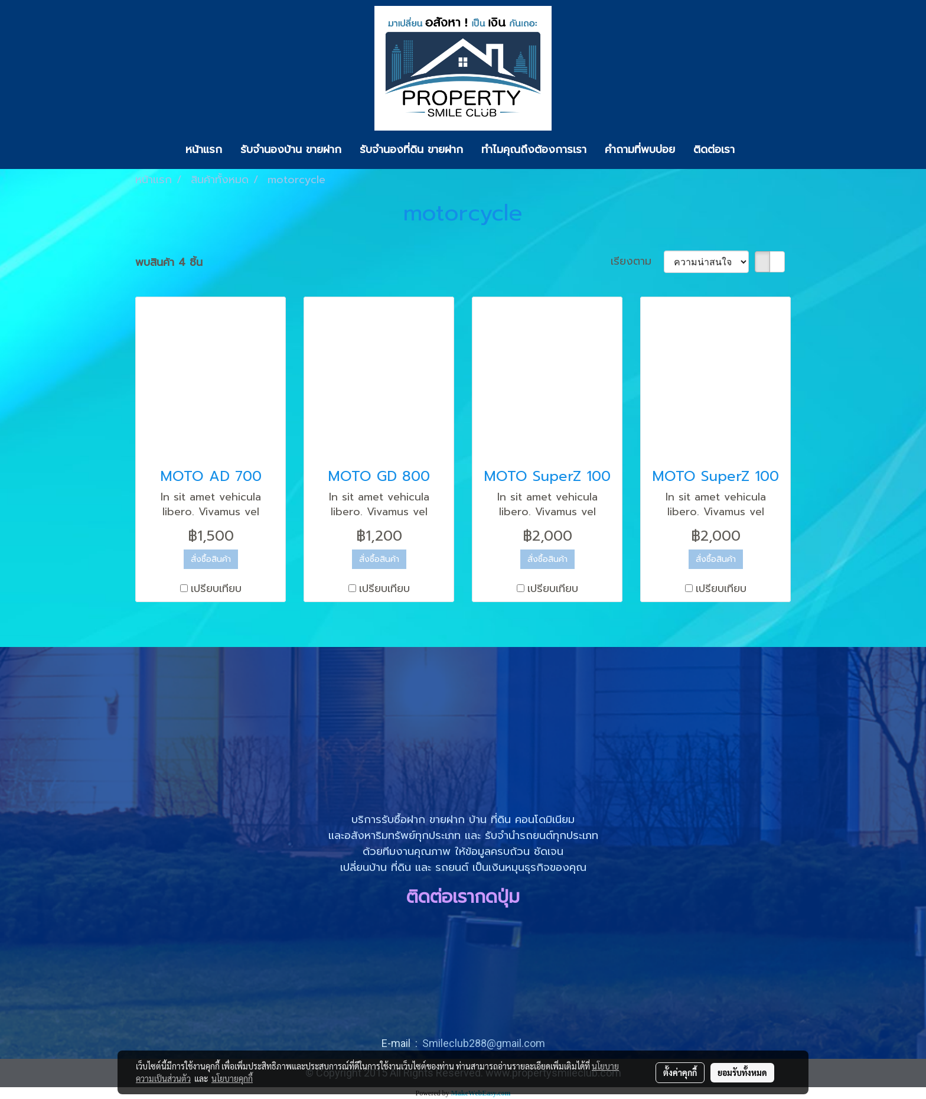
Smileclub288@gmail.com (483, 1043)
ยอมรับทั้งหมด (742, 1072)
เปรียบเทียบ (216, 589)
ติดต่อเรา (714, 149)
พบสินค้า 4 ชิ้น (169, 263)
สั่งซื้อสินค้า (211, 559)
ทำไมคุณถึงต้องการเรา (533, 149)
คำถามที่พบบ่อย (640, 149)
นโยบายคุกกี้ (232, 1078)
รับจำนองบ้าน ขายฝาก (290, 149)
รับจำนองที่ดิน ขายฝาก (411, 149)
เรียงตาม (637, 261)
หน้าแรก (203, 149)
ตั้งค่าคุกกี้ (680, 1072)
